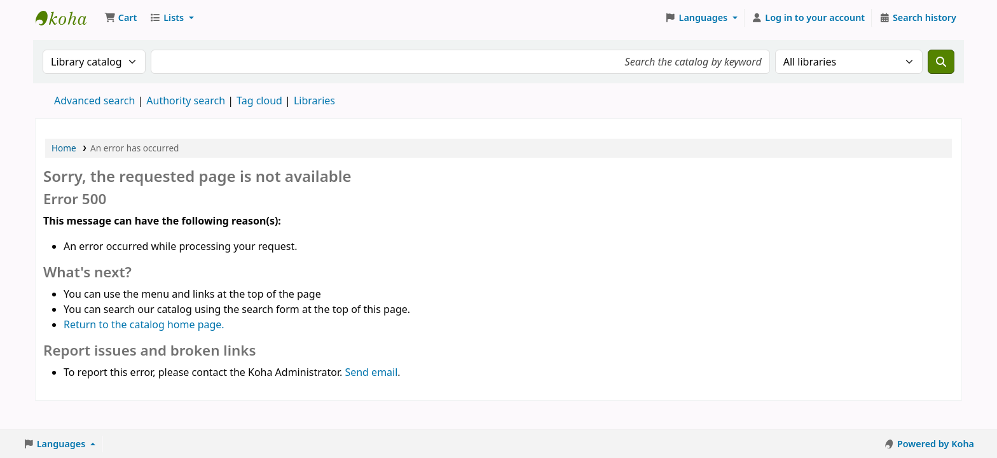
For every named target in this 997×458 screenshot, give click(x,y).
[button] (120, 18)
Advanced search (94, 101)
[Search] (941, 62)
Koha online (67, 18)
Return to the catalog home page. (144, 324)
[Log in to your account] (808, 18)
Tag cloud (259, 101)
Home (64, 148)
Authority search (185, 101)
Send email (371, 372)
